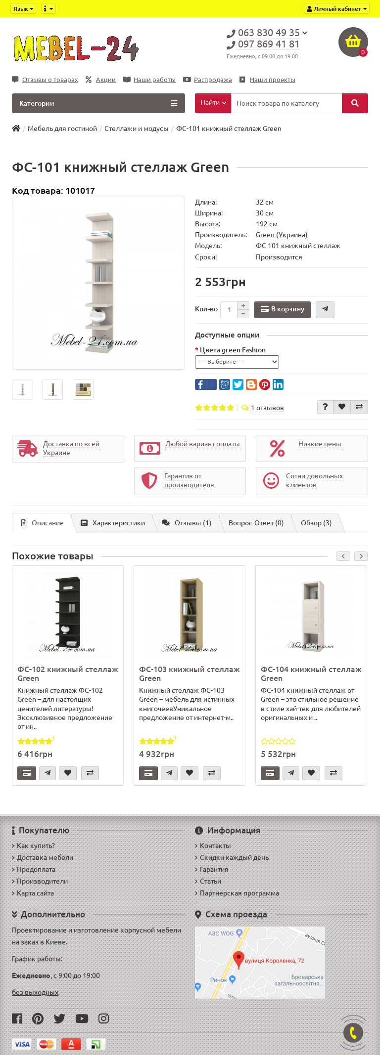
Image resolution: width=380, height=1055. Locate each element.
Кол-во (206, 309)
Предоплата (33, 869)
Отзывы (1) (187, 523)
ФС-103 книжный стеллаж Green (189, 673)
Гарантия (212, 869)
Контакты (213, 845)
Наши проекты (267, 80)
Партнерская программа (237, 893)
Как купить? (33, 845)
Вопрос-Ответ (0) (256, 523)
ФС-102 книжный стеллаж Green (67, 673)
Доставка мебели (42, 857)
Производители (40, 881)
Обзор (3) (316, 523)
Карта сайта (33, 893)
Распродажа (207, 80)
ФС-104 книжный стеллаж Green (311, 673)
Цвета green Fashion (233, 350)
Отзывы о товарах (45, 80)
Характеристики (113, 523)
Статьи (208, 881)
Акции (101, 80)
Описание (42, 523)
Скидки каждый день (232, 857)
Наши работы (149, 80)
